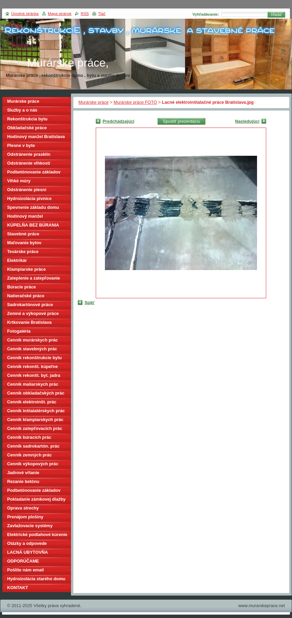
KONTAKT (17, 587)
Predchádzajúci (118, 121)
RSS (85, 14)
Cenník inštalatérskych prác (36, 410)
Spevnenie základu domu (33, 207)
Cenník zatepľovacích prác (34, 428)
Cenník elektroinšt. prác (31, 401)
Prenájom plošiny (25, 516)
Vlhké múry (19, 180)
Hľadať (276, 15)
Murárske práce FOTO (135, 102)
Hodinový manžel (25, 216)
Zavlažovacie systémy (30, 525)
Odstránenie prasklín (28, 154)
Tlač (102, 14)
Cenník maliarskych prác (32, 384)
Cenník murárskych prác (32, 340)
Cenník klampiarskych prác (35, 419)
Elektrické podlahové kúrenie (37, 534)
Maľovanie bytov (24, 242)
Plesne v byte (21, 145)
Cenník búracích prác (29, 437)
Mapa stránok (60, 14)
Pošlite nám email (25, 569)
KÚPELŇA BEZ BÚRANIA (33, 225)
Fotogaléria (19, 331)
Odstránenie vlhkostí (28, 163)
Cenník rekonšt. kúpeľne (32, 366)
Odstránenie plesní (26, 189)
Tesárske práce (22, 251)
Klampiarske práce (26, 269)
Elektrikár (17, 260)
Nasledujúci (247, 121)
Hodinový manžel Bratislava (36, 136)
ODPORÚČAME (23, 561)
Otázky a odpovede (27, 543)
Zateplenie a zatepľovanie (33, 278)
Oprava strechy (23, 508)
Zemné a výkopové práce (33, 313)
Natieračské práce (25, 295)
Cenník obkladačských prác (36, 393)
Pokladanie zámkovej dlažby (36, 499)
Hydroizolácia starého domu (36, 578)
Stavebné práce (23, 233)
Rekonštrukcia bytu (27, 118)
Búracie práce (21, 286)
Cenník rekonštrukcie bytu (34, 357)
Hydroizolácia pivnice (29, 198)
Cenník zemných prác (29, 454)
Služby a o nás (22, 110)
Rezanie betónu (23, 481)
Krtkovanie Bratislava (29, 322)
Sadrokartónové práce (30, 304)
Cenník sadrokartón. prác (33, 446)
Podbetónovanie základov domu (33, 491)
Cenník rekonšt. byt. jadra (33, 375)
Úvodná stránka (25, 14)
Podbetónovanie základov (33, 171)
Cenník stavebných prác (32, 348)
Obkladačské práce (27, 127)
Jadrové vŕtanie (23, 472)
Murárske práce (93, 102)
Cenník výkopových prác (32, 463)
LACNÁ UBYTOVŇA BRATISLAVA (27, 553)
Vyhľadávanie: (206, 14)
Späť (90, 302)
